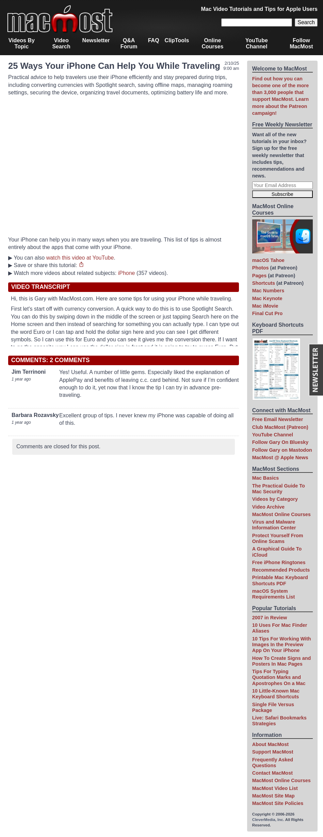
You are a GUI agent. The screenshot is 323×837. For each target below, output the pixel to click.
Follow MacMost (301, 43)
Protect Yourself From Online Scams (277, 538)
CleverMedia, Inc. (268, 820)
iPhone (126, 273)
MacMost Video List (275, 788)
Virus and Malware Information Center (274, 524)
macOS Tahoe (268, 260)
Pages (259, 275)
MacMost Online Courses (281, 514)
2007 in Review (269, 617)
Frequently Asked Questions (272, 762)
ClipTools (177, 40)
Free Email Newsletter (277, 419)
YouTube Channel (256, 43)
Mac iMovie (265, 306)
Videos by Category (275, 499)
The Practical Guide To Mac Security (278, 488)
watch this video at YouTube (80, 258)
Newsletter (96, 40)
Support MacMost (272, 752)
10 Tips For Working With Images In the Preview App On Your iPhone (281, 644)
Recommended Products (281, 570)
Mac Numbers (268, 290)
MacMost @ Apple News (280, 457)
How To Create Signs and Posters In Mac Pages (281, 661)
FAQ (153, 40)
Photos (260, 267)
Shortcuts (263, 283)
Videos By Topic (22, 43)
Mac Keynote (267, 298)
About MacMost (270, 744)
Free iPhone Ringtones (279, 562)
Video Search (61, 43)
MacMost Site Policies (277, 803)
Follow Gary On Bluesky (280, 442)
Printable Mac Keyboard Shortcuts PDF (280, 580)
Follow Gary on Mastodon (282, 450)
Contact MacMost (272, 773)
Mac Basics (265, 478)
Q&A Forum (129, 43)
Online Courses (212, 43)
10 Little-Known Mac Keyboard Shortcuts (276, 693)
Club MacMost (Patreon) (280, 427)
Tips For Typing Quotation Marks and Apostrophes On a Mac (279, 677)
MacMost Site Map (273, 796)
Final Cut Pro (267, 313)
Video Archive (268, 507)
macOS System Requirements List (273, 594)
